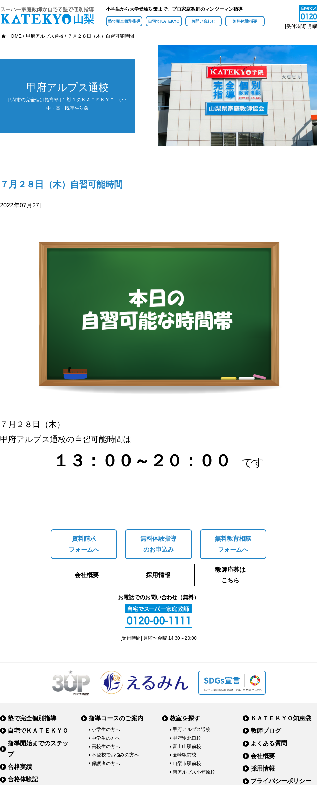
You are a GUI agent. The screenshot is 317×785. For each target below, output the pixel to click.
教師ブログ (266, 730)
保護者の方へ (106, 763)
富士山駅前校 (187, 746)
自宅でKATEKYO (164, 21)
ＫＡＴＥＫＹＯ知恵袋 (281, 718)
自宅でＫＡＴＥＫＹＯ (38, 730)
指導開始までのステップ (38, 748)
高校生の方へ (106, 746)
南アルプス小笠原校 (194, 772)
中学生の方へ (106, 738)
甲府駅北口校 (187, 738)
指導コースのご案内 (116, 718)
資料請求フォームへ (84, 544)
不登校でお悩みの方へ (115, 754)
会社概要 (87, 575)
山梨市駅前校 (187, 763)
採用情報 (158, 575)
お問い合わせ (203, 21)
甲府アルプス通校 (191, 729)
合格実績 (20, 766)
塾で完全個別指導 (124, 21)
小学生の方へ (106, 729)
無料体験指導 (245, 21)
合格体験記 (23, 779)
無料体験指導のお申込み (158, 544)
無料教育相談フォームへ (233, 544)
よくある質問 (269, 743)
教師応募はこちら (230, 575)
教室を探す (185, 718)
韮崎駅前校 (184, 754)
